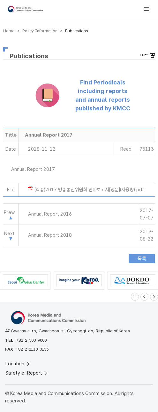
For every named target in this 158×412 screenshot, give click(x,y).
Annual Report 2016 (50, 214)
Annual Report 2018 (50, 235)
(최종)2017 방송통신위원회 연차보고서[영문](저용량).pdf (89, 190)
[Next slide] (154, 297)
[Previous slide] (144, 297)
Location (18, 364)
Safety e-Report (27, 373)
